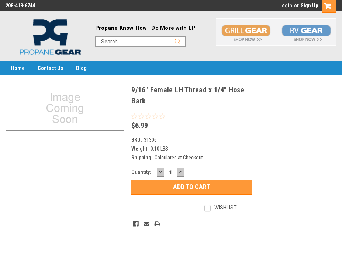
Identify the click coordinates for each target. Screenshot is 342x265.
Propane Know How (121, 28)
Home (18, 68)
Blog (81, 68)
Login (285, 5)
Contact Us (50, 68)
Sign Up (309, 5)
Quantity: (141, 172)
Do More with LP (173, 28)
